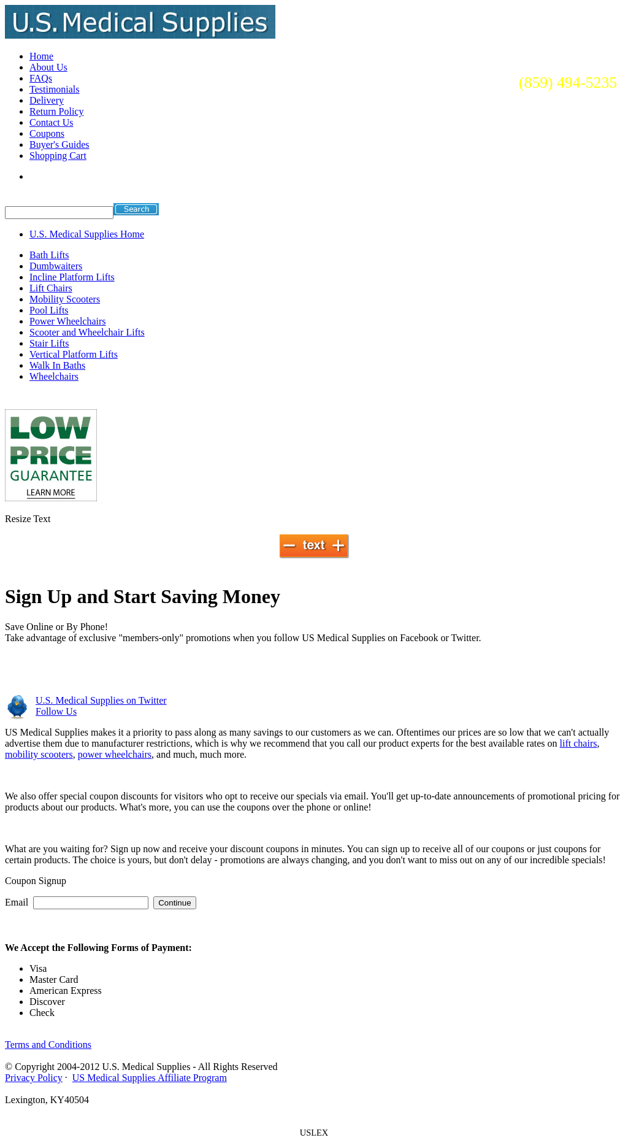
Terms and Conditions (48, 1044)
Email (16, 902)
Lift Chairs (50, 288)
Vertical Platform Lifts (73, 354)
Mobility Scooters (64, 299)
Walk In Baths (57, 365)
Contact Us (51, 122)
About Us (48, 67)
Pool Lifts (49, 310)
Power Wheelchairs (67, 321)
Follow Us (56, 711)
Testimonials (54, 89)
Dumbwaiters (55, 266)
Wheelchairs (53, 376)
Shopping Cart (57, 155)
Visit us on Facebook (97, 671)
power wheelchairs (114, 754)
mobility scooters (39, 754)
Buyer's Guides (59, 144)
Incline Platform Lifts (72, 277)
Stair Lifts (49, 343)
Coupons (46, 133)
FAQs (40, 78)
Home (41, 56)
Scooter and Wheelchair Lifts (87, 332)
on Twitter (101, 700)
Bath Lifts (49, 255)
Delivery (46, 100)
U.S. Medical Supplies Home (86, 234)
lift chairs (578, 743)
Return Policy (56, 111)
